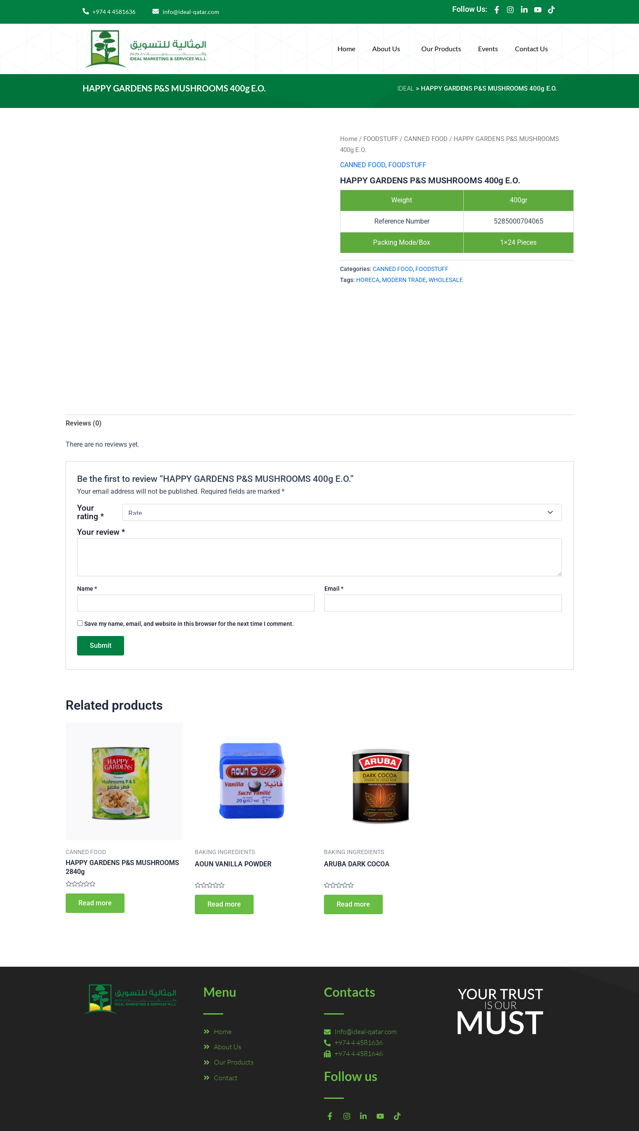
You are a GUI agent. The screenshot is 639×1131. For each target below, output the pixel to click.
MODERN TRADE (404, 280)
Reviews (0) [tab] (84, 423)
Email (333, 588)
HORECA (367, 280)
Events (488, 48)
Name (87, 588)
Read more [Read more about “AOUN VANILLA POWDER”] (224, 904)
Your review (101, 532)
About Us (386, 48)
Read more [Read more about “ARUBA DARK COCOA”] (353, 904)
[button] (388, 48)
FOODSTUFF (380, 139)
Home (346, 48)
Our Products (441, 48)
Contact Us (531, 48)
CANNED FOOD (426, 139)
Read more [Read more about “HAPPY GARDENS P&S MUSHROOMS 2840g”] (95, 903)
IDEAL (405, 88)
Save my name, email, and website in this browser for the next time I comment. (189, 623)
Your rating (90, 512)
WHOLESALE (446, 280)
